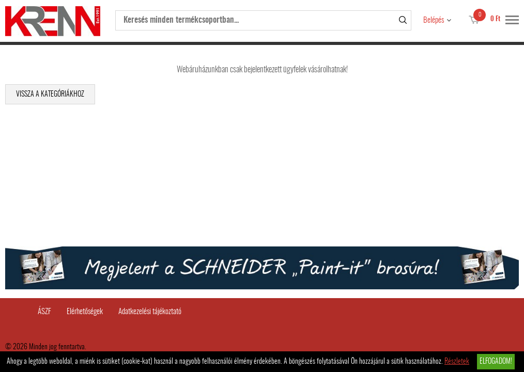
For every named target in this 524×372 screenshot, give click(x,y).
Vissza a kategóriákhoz (50, 94)
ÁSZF (44, 312)
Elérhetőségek (85, 312)
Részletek (456, 361)
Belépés (433, 20)
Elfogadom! (496, 361)
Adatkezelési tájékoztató (149, 312)
